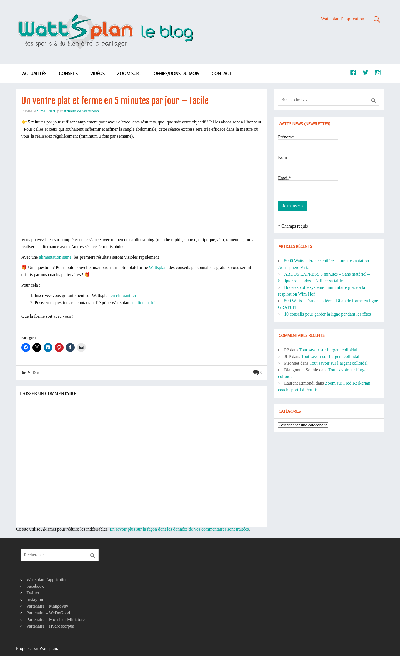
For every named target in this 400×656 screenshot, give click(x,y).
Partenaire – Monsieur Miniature (56, 619)
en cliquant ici (123, 295)
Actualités (34, 73)
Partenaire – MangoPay (47, 606)
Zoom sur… (129, 73)
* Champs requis (293, 226)
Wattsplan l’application (342, 18)
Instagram (35, 599)
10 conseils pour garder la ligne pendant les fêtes (327, 314)
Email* (284, 178)
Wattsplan (158, 267)
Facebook (35, 586)
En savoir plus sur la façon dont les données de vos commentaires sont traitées (179, 529)
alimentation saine (55, 257)
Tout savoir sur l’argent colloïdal (328, 349)
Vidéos (97, 73)
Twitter (33, 593)
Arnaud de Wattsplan (81, 111)
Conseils (68, 73)
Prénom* (286, 137)
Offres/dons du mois (176, 73)
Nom (282, 157)
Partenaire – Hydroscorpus (50, 626)
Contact (222, 73)
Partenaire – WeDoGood (48, 612)
